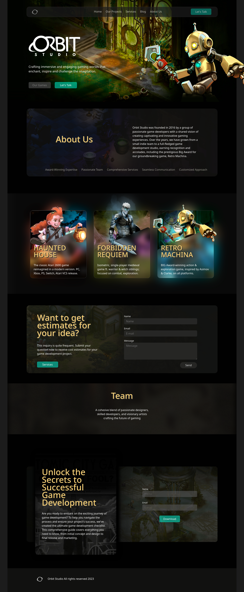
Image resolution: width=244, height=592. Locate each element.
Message (129, 340)
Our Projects (114, 11)
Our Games (39, 85)
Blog (143, 11)
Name (127, 316)
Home (98, 11)
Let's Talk (201, 12)
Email (127, 328)
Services (131, 11)
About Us (156, 11)
